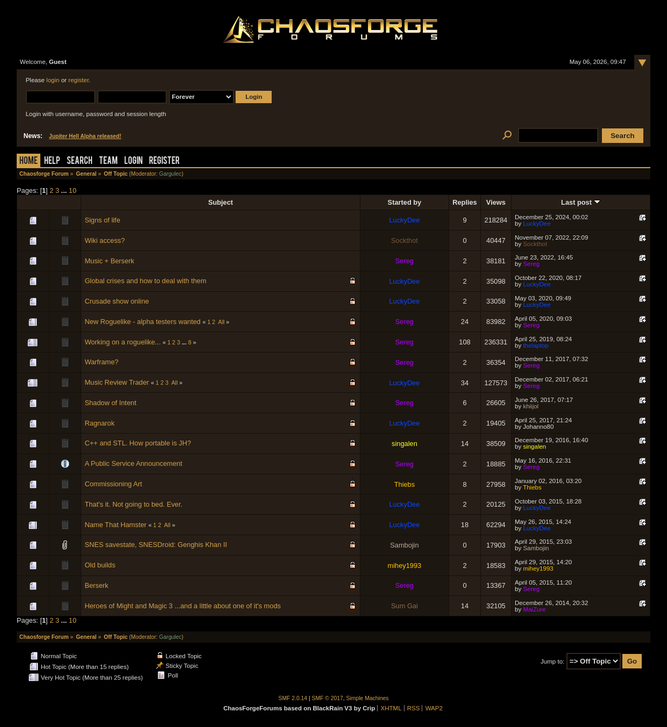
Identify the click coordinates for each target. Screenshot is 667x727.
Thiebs (404, 484)
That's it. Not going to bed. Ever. (133, 504)
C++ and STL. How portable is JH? (137, 443)
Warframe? (101, 362)
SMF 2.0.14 (293, 698)
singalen (404, 444)
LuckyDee (404, 220)
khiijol (530, 406)
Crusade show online (116, 301)
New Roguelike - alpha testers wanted (142, 322)
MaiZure (534, 609)
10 (72, 190)
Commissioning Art (113, 484)
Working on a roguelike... (122, 342)
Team (108, 161)
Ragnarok (99, 423)
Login (133, 161)
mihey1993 (405, 566)
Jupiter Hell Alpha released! (85, 136)
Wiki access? (104, 240)
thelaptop (535, 345)
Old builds (99, 565)
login (52, 80)
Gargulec (170, 174)
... (65, 190)
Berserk (96, 585)
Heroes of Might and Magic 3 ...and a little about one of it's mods (182, 606)
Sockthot (404, 240)
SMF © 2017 (327, 698)
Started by (405, 202)
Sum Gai (404, 606)
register (78, 80)
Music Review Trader (116, 382)
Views (496, 202)
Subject (220, 202)
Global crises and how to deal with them (145, 281)
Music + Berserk (109, 261)
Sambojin (404, 545)
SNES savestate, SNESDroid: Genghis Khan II (155, 545)
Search (80, 161)
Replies (464, 202)
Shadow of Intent (110, 403)
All (221, 322)
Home (28, 161)
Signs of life (102, 220)
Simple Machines (367, 698)
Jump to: (552, 661)
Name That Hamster (115, 525)
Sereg (404, 261)
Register (164, 161)
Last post (580, 202)
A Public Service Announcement (133, 463)
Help (52, 161)
